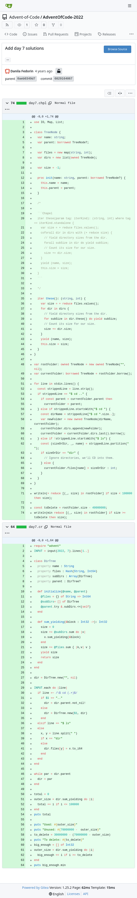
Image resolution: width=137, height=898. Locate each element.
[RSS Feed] (7, 24)
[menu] (130, 93)
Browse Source (117, 49)
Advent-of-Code (24, 17)
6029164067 (63, 78)
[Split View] (120, 93)
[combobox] (109, 93)
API (85, 894)
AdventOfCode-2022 (63, 17)
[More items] (131, 34)
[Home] (8, 6)
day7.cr (36, 527)
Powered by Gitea (35, 887)
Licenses (73, 894)
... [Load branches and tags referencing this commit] (7, 59)
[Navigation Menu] (130, 5)
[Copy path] (50, 103)
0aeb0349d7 (26, 78)
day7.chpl (38, 103)
